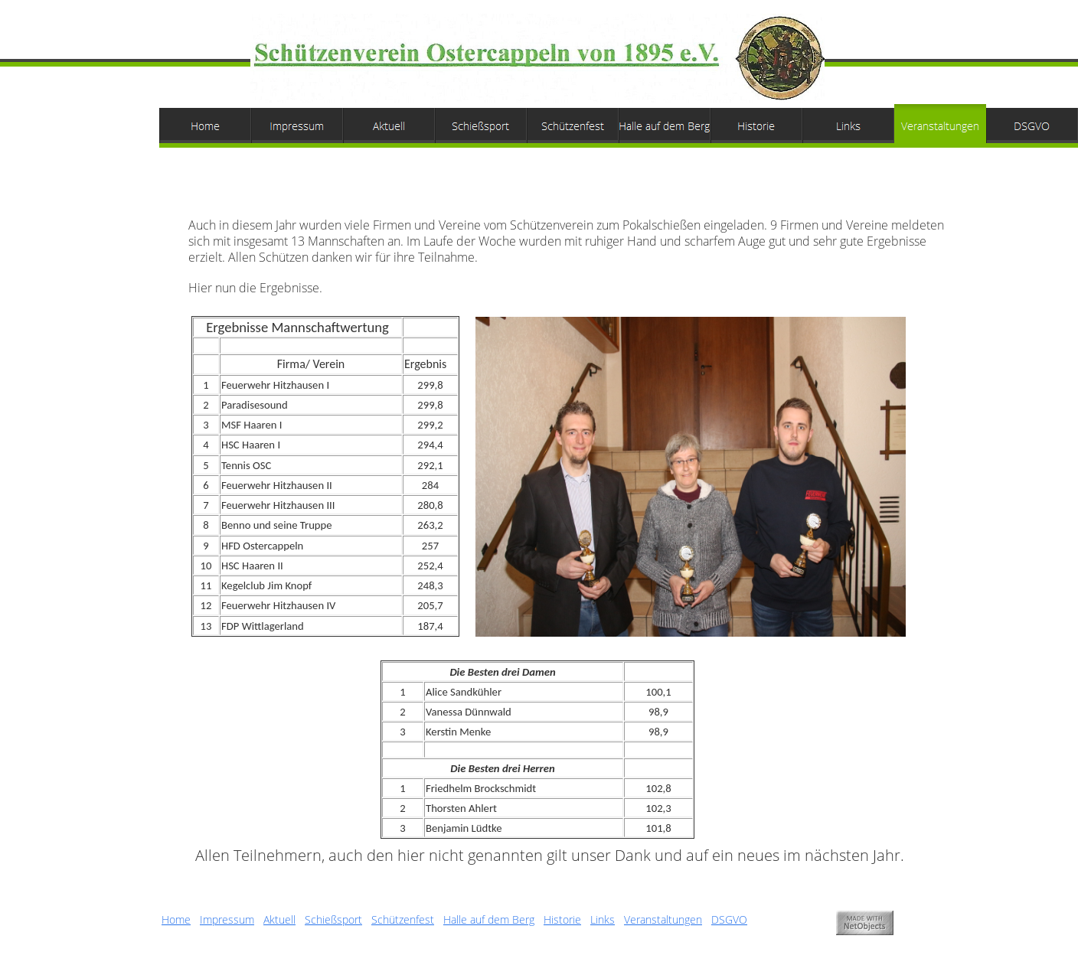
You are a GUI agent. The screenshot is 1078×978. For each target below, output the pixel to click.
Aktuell (279, 919)
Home (176, 919)
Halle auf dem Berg (488, 919)
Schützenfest (402, 919)
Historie (562, 919)
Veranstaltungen (663, 919)
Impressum (227, 919)
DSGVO (729, 919)
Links (602, 919)
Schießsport (333, 919)
